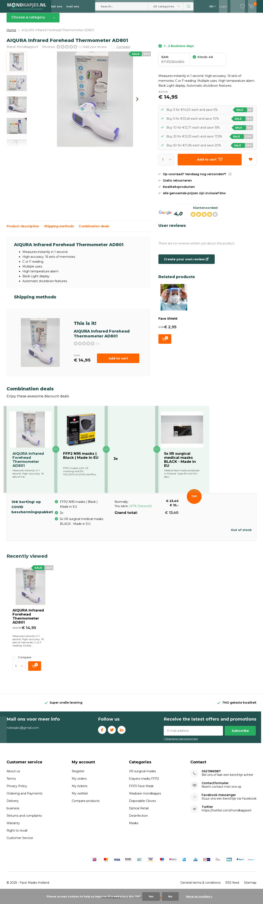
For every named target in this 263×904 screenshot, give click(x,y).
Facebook (102, 732)
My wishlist (80, 797)
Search (188, 6)
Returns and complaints (24, 819)
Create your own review (186, 262)
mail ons (72, 6)
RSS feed (232, 886)
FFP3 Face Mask (141, 789)
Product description (23, 229)
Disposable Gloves (142, 804)
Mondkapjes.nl (27, 50)
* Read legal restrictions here (181, 741)
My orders (79, 782)
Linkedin (122, 732)
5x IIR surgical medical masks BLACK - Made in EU (180, 463)
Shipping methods (59, 229)
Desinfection (138, 819)
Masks (133, 826)
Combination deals (94, 229)
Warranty (13, 826)
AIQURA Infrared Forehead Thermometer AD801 (28, 619)
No (170, 896)
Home (11, 33)
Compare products (86, 804)
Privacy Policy (17, 789)
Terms (11, 782)
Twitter (112, 732)
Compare (21, 660)
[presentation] (137, 102)
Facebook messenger (219, 798)
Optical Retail (139, 811)
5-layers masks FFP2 (144, 782)
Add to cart (118, 361)
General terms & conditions (200, 886)
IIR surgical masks (142, 774)
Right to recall (17, 834)
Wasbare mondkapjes (145, 797)
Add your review (95, 50)
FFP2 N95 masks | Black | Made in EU (80, 459)
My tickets (79, 789)
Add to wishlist (250, 161)
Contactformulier (215, 786)
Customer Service (20, 841)
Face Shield (167, 322)
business (13, 811)
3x (116, 462)
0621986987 (211, 774)
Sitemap (250, 886)
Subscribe (240, 734)
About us (13, 774)
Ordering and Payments (24, 797)
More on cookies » (199, 896)
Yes (151, 896)
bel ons (56, 6)
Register (78, 774)
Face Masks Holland (34, 886)
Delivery (13, 804)
